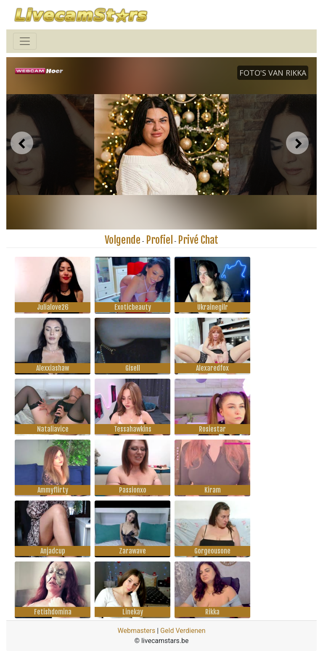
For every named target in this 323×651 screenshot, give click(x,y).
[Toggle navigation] (25, 41)
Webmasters (136, 631)
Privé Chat (198, 240)
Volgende (122, 240)
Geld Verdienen (182, 631)
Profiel (159, 240)
